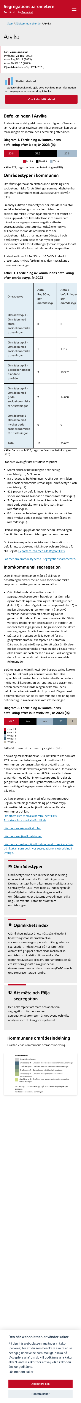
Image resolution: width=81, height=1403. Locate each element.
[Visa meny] (74, 9)
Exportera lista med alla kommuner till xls (30, 816)
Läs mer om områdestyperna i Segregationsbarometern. (40, 559)
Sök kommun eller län (28, 23)
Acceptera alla (41, 1383)
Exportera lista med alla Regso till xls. (41, 551)
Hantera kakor (40, 1393)
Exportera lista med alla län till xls (25, 820)
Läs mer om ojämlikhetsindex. (23, 836)
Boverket (27, 12)
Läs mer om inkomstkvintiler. (22, 828)
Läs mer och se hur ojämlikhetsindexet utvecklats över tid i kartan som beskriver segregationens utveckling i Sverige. (38, 848)
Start (10, 23)
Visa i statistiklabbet (41, 99)
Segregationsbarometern (29, 6)
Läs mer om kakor (20, 1372)
